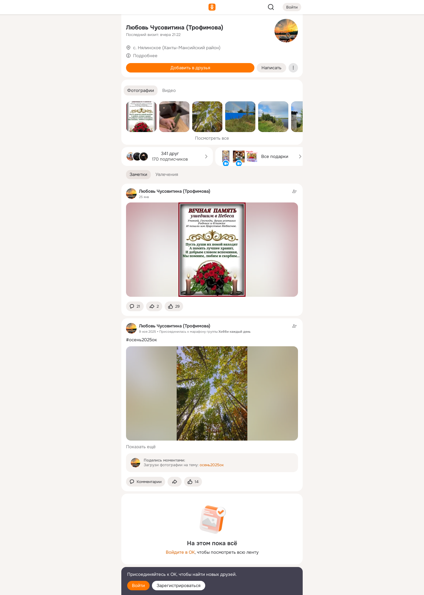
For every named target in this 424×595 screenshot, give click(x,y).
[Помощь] (52, 106)
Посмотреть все (212, 138)
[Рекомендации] (78, 106)
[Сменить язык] (78, 562)
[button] (141, 90)
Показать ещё (141, 447)
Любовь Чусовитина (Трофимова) (174, 27)
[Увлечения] (78, 28)
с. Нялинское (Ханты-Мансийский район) (177, 48)
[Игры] (104, 80)
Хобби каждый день (234, 331)
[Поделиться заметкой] (154, 306)
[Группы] (104, 28)
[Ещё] (78, 549)
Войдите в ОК (180, 552)
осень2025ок (212, 464)
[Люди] (78, 54)
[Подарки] (52, 80)
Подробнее (145, 55)
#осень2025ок (141, 340)
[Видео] (104, 54)
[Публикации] (52, 54)
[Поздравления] (78, 80)
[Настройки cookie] (78, 587)
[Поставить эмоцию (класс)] (174, 306)
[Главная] (52, 28)
